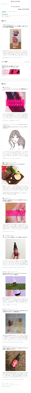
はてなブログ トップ (5, 4)
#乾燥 (15, 194)
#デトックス (9, 57)
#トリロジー (22, 379)
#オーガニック (18, 158)
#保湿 (25, 192)
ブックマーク (4, 64)
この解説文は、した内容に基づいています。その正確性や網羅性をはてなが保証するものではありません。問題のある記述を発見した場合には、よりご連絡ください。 (6, 16)
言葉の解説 (4, 11)
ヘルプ (9, 384)
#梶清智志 (8, 192)
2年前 (10, 87)
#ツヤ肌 (4, 158)
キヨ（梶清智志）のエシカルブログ (9, 162)
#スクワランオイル (6, 231)
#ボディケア (12, 267)
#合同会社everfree (16, 192)
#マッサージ (20, 57)
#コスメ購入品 (11, 120)
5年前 (16, 271)
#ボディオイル (16, 267)
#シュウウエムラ (5, 120)
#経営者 (11, 192)
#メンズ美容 (22, 192)
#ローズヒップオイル (6, 267)
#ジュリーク (8, 158)
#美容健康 (4, 192)
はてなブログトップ (17, 384)
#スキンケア (5, 304)
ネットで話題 (9, 11)
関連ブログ (15, 11)
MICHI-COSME (6, 87)
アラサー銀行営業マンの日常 (8, 235)
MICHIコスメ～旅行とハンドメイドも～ (9, 271)
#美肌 (6, 57)
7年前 (16, 346)
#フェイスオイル (14, 57)
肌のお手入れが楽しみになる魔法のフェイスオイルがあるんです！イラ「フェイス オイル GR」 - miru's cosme (10, 67)
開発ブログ (12, 384)
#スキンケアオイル (12, 342)
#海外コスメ (9, 304)
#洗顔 (9, 194)
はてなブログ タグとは (5, 384)
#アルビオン (22, 342)
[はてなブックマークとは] (7, 61)
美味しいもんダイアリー (7, 24)
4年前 (15, 162)
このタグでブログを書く (25, 9)
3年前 (8, 125)
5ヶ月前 (12, 24)
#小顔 (3, 57)
